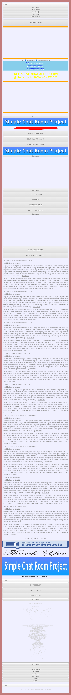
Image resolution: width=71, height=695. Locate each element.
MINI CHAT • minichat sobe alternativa (37, 635)
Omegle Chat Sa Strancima (38, 647)
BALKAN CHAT (35, 595)
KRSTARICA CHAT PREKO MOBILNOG (49, 503)
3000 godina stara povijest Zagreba (37, 624)
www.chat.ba (33, 288)
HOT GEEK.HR (35, 585)
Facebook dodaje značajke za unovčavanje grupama (37, 613)
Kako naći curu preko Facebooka (37, 650)
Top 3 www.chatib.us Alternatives (37, 655)
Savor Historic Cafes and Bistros (35, 68)
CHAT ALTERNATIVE (35, 250)
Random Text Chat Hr (37, 623)
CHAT (5, 4)
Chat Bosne (35, 14)
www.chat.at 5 (13, 286)
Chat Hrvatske (35, 9)
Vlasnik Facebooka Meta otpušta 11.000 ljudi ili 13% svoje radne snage (37, 612)
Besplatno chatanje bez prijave (37, 646)
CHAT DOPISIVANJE (35, 210)
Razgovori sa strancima (37, 628)
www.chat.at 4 (24, 286)
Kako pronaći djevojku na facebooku (38, 653)
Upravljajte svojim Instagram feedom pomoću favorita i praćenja (37, 609)
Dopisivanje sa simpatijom (38, 643)
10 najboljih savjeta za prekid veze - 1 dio (47, 309)
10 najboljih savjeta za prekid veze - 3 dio (17, 260)
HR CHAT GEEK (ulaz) (36, 133)
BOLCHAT (56, 410)
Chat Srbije (35, 12)
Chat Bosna (37, 640)
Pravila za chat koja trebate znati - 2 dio (42, 280)
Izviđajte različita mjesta (11, 477)
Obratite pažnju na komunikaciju (56, 282)
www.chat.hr (32, 319)
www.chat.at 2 (44, 286)
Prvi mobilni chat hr (37, 622)
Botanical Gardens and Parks (35, 65)
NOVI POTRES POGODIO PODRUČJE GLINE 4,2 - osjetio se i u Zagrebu (37, 625)
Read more (25, 276)
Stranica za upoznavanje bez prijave (38, 631)
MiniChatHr (37, 621)
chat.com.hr (36, 7)
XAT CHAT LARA (35, 194)
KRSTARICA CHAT (35, 205)
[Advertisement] (35, 42)
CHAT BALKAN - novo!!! (35, 139)
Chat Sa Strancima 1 (37, 648)
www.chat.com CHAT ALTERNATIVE (37, 637)
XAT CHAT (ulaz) (36, 22)
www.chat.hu (7, 288)
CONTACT (37, 689)
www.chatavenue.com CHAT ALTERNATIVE (37, 636)
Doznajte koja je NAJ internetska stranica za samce (37, 619)
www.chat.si (15, 288)
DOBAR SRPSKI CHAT (19, 350)
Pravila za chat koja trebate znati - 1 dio (35, 311)
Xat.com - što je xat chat (37, 627)
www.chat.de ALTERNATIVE (38, 633)
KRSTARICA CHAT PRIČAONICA (44, 441)
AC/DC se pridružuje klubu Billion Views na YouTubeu (38, 618)
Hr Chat (35, 681)
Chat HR (36, 678)
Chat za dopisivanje (37, 645)
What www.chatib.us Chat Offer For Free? (37, 659)
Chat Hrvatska (37, 642)
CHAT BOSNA (35, 199)
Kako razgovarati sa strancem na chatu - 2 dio (31, 282)
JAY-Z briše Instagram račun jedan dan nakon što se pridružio (37, 615)
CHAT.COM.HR (35, 590)
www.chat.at (64, 286)
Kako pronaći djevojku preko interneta (37, 649)
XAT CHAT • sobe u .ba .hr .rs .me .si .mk (38, 634)
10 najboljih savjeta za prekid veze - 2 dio (51, 278)
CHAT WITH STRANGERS (35, 255)
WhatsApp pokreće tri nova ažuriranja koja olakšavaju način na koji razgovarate (37, 614)
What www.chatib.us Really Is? (37, 658)
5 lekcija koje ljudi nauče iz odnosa (35, 315)
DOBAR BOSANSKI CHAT (43, 410)
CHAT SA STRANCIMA (35, 144)
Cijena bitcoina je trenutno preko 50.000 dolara (37, 626)
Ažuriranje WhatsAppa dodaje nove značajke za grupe (38, 610)
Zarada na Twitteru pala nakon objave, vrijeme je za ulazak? (37, 617)
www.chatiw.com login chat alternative (37, 654)
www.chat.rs (49, 288)
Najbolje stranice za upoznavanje (37, 630)
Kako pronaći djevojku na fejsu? (38, 651)
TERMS (49, 689)
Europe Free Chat (38, 639)
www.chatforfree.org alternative (38, 638)
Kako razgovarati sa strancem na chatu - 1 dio (19, 446)
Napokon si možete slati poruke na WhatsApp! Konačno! (37, 611)
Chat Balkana (35, 16)
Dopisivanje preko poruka (37, 644)
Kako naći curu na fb (37, 652)
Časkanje (38, 632)
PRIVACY (43, 689)
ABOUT (32, 689)
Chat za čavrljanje (38, 629)
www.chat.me (24, 288)
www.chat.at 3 (34, 286)
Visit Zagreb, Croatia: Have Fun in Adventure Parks (35, 62)
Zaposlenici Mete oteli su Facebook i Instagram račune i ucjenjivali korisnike (37, 608)
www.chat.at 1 (54, 286)
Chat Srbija (37, 641)
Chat (35, 667)
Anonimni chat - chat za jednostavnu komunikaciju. (37, 620)
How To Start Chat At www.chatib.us (38, 656)
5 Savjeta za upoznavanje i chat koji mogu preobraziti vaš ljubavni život (35, 344)
